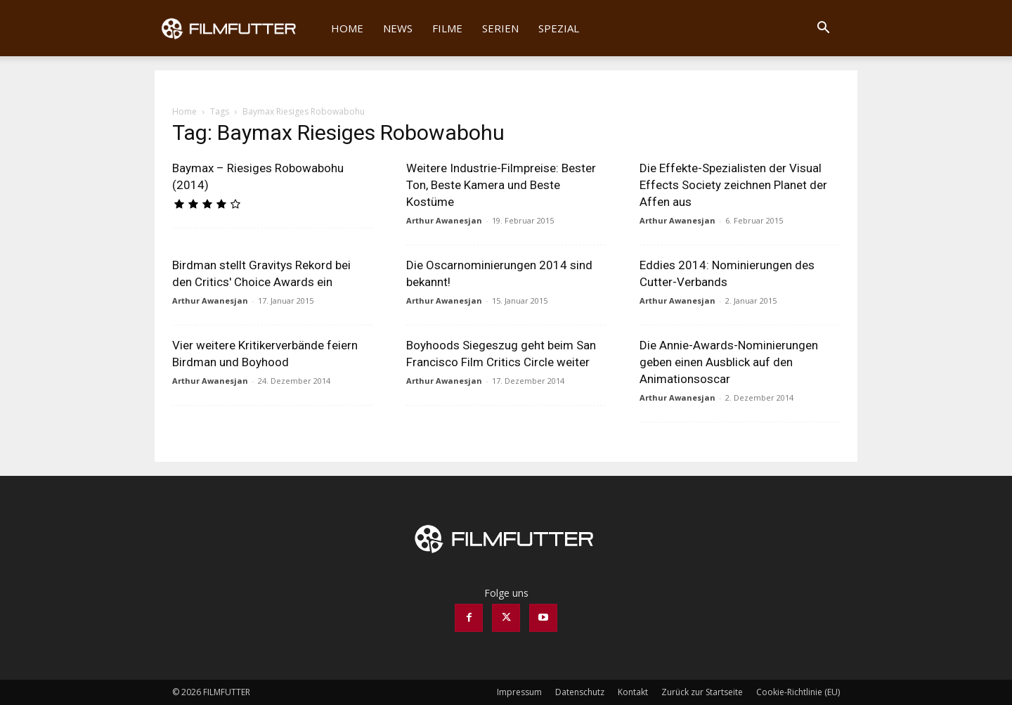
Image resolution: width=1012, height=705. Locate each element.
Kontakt (633, 692)
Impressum (519, 692)
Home (347, 28)
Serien (500, 28)
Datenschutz (579, 692)
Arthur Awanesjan (444, 220)
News (398, 28)
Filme (447, 28)
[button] (823, 29)
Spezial (558, 28)
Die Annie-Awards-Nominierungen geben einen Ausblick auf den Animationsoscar (729, 362)
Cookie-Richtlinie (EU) (798, 692)
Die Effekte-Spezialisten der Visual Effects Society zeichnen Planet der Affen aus (733, 185)
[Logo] (238, 28)
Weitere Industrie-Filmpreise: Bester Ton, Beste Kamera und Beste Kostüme (501, 185)
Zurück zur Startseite (702, 692)
